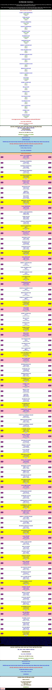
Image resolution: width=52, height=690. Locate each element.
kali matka (14, 637)
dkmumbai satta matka (17, 644)
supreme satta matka (16, 643)
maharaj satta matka (23, 641)
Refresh (26, 15)
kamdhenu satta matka (29, 643)
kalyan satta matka (46, 643)
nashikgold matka (45, 639)
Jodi (2, 157)
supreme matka (3, 639)
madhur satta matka (29, 641)
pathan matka (36, 637)
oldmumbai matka (5, 640)
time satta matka (5, 641)
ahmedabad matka (8, 639)
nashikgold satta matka (24, 644)
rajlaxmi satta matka (41, 642)
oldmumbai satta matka (38, 644)
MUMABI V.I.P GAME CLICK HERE (26, 124)
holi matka (19, 638)
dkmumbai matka (40, 639)
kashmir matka (35, 639)
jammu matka (18, 639)
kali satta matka (33, 640)
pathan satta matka (11, 641)
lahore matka (12, 638)
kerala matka (2, 637)
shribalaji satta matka (39, 640)
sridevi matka (11, 637)
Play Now (26, 178)
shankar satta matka (22, 640)
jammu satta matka (35, 643)
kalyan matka (26, 639)
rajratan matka (23, 638)
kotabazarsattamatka (45, 644)
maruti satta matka (17, 641)
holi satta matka (22, 642)
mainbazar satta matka (31, 644)
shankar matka (7, 637)
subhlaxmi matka (27, 637)
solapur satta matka (48, 641)
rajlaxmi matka (33, 638)
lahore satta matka (12, 642)
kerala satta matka (16, 640)
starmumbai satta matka (47, 642)
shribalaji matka (19, 637)
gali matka (23, 637)
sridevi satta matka (27, 640)
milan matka (16, 638)
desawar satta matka (42, 641)
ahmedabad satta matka (22, 643)
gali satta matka (44, 640)
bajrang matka (30, 639)
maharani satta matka (35, 641)
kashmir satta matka (11, 644)
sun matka (50, 645)
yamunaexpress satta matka (5, 642)
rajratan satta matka (28, 642)
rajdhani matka (28, 638)
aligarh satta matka (2, 643)
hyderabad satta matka (9, 643)
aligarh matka (43, 638)
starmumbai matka (38, 638)
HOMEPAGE (26, 687)
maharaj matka (44, 637)
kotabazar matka (10, 640)
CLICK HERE (26, 124)
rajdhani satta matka (34, 642)
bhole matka (22, 639)
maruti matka (40, 637)
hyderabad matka (48, 638)
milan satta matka (17, 642)
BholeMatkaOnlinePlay (3, 688)
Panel (50, 157)
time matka (32, 637)
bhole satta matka (41, 643)
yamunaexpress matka (6, 638)
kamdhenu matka (13, 639)
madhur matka (49, 637)
